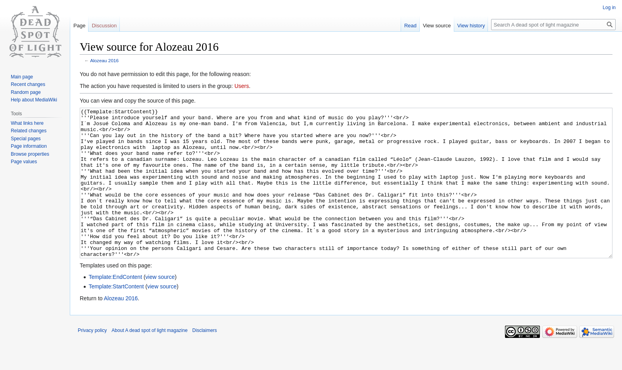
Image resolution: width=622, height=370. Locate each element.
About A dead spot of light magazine (149, 360)
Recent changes (28, 84)
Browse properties (30, 154)
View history (471, 26)
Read (410, 26)
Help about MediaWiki (34, 100)
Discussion (104, 26)
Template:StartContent (116, 316)
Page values (24, 161)
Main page (22, 77)
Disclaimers (204, 360)
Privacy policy (92, 360)
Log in (609, 7)
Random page (25, 92)
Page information (29, 146)
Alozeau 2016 (104, 60)
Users (241, 86)
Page (79, 26)
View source (437, 26)
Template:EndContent (115, 306)
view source (160, 306)
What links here (27, 123)
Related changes (28, 131)
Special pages (25, 138)
